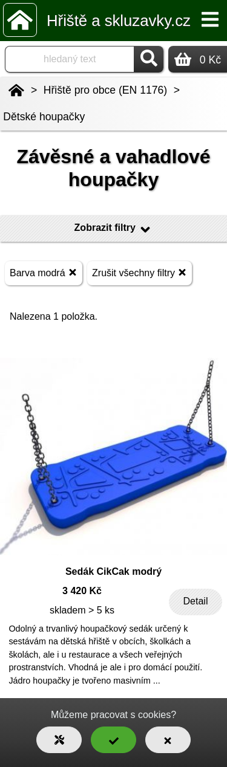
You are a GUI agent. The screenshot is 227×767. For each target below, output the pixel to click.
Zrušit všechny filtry (139, 272)
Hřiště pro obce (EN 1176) (105, 90)
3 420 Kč (82, 591)
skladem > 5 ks (82, 610)
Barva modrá (43, 272)
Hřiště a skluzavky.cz (119, 20)
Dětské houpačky (44, 117)
